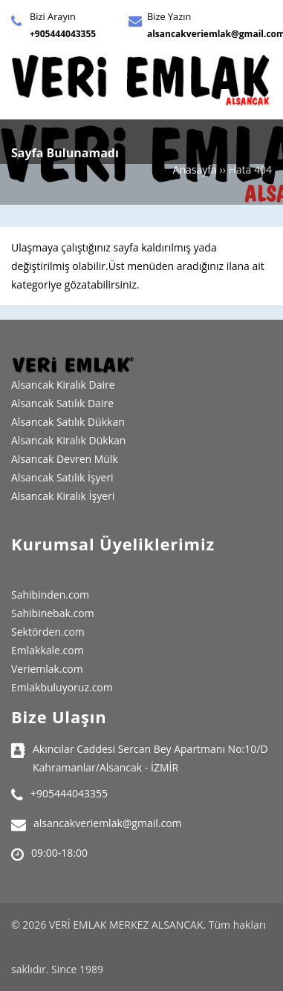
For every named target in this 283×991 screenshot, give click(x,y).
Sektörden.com (48, 632)
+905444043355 (63, 33)
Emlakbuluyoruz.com (62, 687)
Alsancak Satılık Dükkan (68, 422)
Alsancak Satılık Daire (62, 403)
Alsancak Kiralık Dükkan (68, 440)
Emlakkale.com (47, 650)
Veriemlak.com (47, 669)
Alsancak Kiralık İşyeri (62, 496)
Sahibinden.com (50, 594)
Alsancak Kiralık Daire (63, 385)
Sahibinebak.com (52, 613)
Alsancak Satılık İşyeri (62, 477)
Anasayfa (195, 169)
